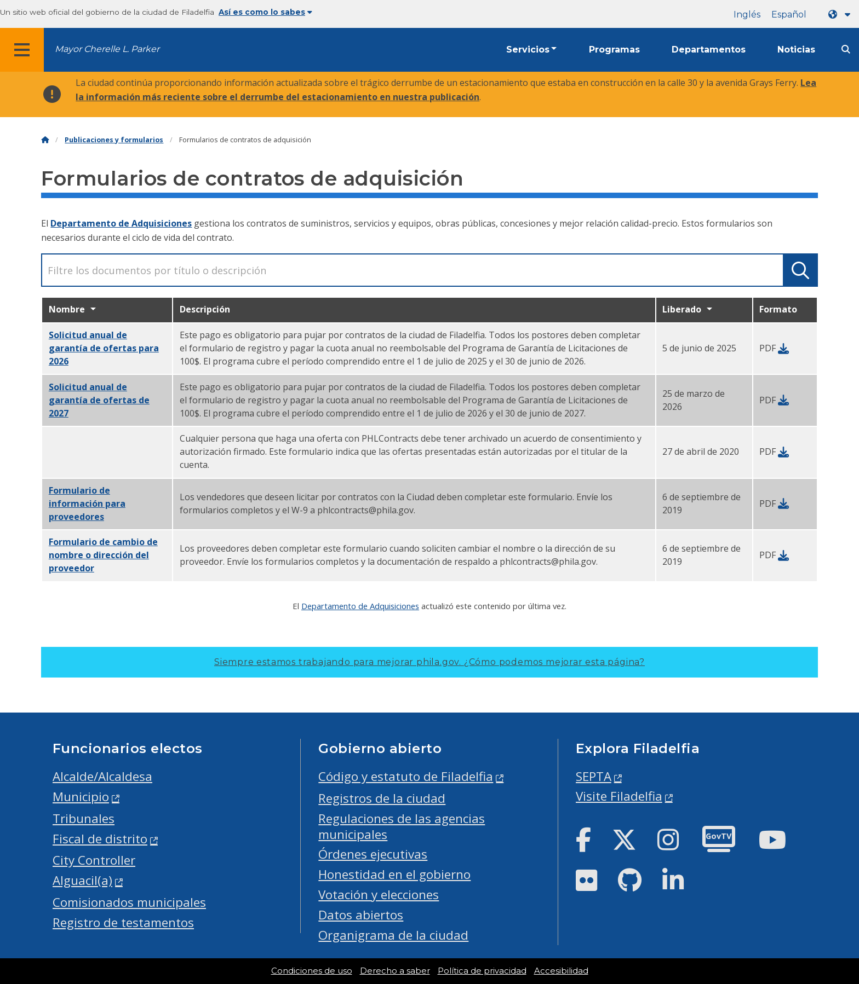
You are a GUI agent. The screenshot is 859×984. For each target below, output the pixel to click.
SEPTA (593, 776)
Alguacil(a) (82, 880)
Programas (614, 49)
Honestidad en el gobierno (394, 874)
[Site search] (846, 49)
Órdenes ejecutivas (372, 854)
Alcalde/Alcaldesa (102, 776)
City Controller (94, 860)
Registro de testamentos (123, 922)
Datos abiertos (360, 914)
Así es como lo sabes (265, 12)
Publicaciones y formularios (114, 139)
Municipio (81, 796)
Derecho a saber (395, 971)
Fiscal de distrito (100, 838)
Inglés (747, 14)
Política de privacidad (482, 971)
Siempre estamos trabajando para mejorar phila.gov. (429, 662)
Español (788, 14)
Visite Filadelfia (619, 796)
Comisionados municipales (129, 902)
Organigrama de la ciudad (393, 935)
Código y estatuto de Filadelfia (405, 776)
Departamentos (709, 49)
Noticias (796, 49)
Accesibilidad (561, 971)
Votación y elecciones (378, 894)
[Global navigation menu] (22, 50)
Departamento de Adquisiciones (121, 223)
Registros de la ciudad (381, 798)
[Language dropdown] (841, 14)
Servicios (527, 49)
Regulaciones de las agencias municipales (401, 826)
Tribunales (83, 818)
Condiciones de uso (311, 971)
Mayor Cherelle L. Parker (107, 49)
